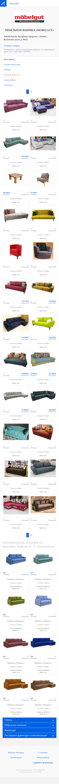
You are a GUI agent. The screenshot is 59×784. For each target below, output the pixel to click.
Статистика (8, 85)
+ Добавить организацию (43, 763)
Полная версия (16, 758)
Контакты (7, 70)
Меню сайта (14, 3)
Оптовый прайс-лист (12, 75)
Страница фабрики (16, 586)
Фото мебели (9, 59)
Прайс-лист (16, 130)
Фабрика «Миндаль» (16, 753)
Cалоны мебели (10, 80)
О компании (43, 753)
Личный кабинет (43, 758)
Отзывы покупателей (12, 65)
